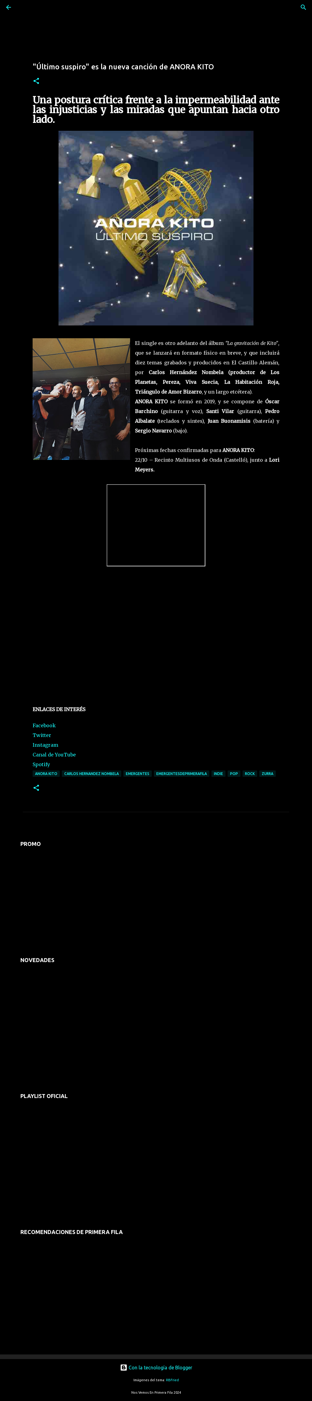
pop (234, 774)
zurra (267, 774)
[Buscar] (25, 7)
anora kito (46, 774)
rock (250, 774)
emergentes (137, 774)
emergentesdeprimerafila (181, 774)
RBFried (172, 1380)
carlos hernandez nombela (91, 774)
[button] (36, 81)
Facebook (44, 725)
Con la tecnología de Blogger (156, 1367)
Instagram (45, 745)
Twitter (42, 735)
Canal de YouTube (54, 755)
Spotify (41, 764)
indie (218, 774)
